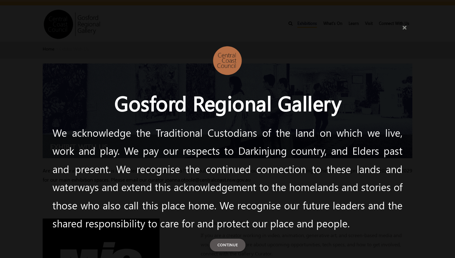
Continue (227, 244)
